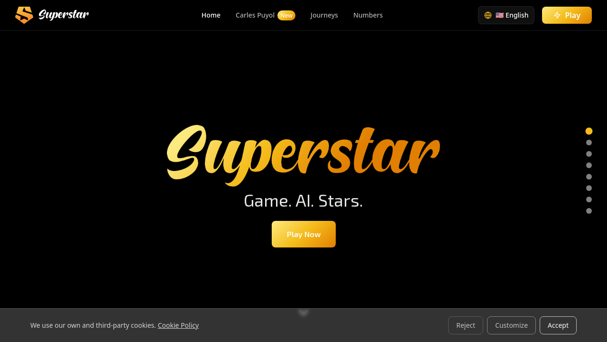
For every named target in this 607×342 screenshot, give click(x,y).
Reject (465, 325)
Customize (511, 325)
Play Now (304, 233)
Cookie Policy (178, 325)
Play (566, 15)
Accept (558, 325)
